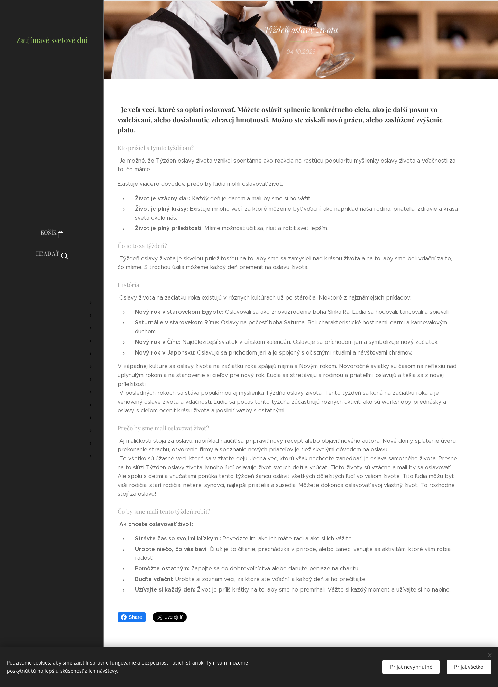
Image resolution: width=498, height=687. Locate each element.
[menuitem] (52, 282)
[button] (52, 253)
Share (131, 617)
